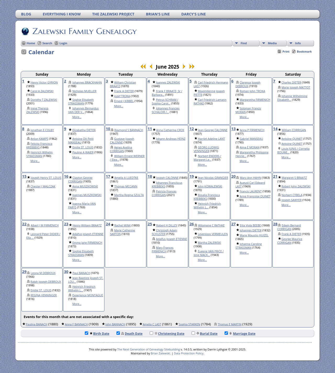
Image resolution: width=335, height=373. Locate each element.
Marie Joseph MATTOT (296, 87)
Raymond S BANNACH (128, 130)
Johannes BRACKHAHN (87, 82)
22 (24, 223)
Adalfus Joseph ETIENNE (87, 234)
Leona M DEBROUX (43, 273)
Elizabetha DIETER (84, 130)
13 (233, 128)
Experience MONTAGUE (87, 295)
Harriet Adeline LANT (211, 139)
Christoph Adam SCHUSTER (164, 232)
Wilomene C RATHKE (211, 225)
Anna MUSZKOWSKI (85, 186)
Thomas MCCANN (125, 186)
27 (233, 223)
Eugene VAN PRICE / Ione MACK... (209, 253)
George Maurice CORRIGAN (289, 240)
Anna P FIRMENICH (252, 130)
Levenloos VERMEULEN (213, 234)
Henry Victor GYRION (44, 82)
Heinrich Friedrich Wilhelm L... (207, 205)
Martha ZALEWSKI (209, 242)
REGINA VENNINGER (44, 295)
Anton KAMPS (39, 139)
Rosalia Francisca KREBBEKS (207, 197)
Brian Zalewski (160, 353)
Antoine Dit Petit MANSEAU (80, 140)
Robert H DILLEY (166, 225)
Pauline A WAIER (82, 152)
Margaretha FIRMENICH (255, 100)
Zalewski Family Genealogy (84, 31)
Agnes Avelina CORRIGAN (121, 149)
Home (31, 43)
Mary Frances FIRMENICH (162, 249)
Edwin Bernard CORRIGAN (289, 227)
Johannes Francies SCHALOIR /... (166, 110)
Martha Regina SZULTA (129, 195)
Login (63, 43)
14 (275, 128)
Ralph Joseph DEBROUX (46, 281)
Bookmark (304, 51)
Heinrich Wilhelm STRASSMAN (39, 154)
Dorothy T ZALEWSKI (44, 100)
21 (275, 176)
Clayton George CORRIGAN (80, 179)
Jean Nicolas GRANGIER (213, 178)
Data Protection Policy (188, 353)
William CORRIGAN (294, 130)
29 (24, 271)
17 (108, 176)
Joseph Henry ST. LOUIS (46, 178)
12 (191, 128)
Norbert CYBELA (292, 195)
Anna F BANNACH (76, 324)
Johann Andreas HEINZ (170, 139)
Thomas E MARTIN (230, 324)
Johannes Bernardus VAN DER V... (83, 110)
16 (66, 176)
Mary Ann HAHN (250, 178)
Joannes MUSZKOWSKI (86, 195)
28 (275, 223)
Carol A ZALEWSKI (42, 91)
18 (150, 176)
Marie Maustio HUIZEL (254, 235)
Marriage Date (240, 333)
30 (66, 271)
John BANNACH (115, 324)
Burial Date (205, 333)
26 (191, 223)
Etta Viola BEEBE (250, 225)
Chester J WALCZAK (43, 186)
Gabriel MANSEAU (251, 139)
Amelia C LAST (152, 324)
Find (244, 43)
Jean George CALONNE (212, 130)
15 (24, 176)
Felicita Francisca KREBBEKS (39, 145)
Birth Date (97, 333)
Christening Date (167, 333)
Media (272, 43)
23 (66, 223)
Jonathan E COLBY (42, 130)
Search (47, 43)
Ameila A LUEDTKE (126, 178)
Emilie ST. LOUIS (82, 147)
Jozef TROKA (122, 96)
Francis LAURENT (251, 191)
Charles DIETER (291, 82)
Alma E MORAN (250, 147)
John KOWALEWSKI (210, 186)
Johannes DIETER (251, 230)
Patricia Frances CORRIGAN (164, 193)
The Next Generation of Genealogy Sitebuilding (148, 349)
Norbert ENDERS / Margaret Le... (207, 158)
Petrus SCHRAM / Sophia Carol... (165, 101)
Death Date (129, 333)
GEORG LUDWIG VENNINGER (206, 149)
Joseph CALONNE (167, 178)
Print (285, 51)
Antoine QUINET (292, 139)
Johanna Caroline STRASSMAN (249, 245)
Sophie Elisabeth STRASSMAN (81, 101)
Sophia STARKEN (189, 324)
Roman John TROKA (252, 91)
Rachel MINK (122, 225)
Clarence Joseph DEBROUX (248, 84)
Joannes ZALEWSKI (168, 82)
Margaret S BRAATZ (294, 178)
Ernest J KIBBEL (124, 101)
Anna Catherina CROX (170, 130)
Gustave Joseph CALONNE (122, 140)
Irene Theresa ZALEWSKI (37, 110)
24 (108, 223)
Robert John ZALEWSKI (296, 186)
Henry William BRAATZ (87, 225)
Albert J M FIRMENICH (45, 225)
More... (76, 117)
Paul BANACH (81, 273)
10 (108, 128)
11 (150, 128)
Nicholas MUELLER (84, 91)
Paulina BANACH (36, 324)
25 (150, 223)
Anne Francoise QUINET (255, 196)
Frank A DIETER (124, 91)
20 (233, 176)
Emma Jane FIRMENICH (87, 242)
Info (298, 43)
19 (191, 176)
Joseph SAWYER (292, 200)
